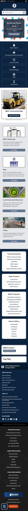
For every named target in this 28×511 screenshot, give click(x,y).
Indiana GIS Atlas (6, 382)
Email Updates (13, 480)
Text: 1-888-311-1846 (13, 446)
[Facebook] (3, 419)
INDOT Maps (14, 266)
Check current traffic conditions (10, 396)
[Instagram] (8, 419)
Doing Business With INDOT (14, 299)
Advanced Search (13, 456)
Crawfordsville (14, 324)
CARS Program (14, 264)
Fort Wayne (14, 326)
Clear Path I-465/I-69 (14, 284)
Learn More (14, 150)
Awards (13, 488)
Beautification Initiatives (14, 297)
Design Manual (14, 309)
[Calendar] (16, 419)
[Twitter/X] (6, 419)
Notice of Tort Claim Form (8, 380)
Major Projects (14, 286)
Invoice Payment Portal (14, 313)
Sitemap (13, 461)
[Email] (14, 419)
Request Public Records (8, 402)
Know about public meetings (9, 412)
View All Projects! (14, 115)
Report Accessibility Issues (13, 502)
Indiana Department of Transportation (14, 9)
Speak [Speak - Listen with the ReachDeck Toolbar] (13, 506)
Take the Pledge (14, 34)
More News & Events (9, 350)
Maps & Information (13, 475)
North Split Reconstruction (14, 281)
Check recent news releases (9, 407)
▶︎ (27, 104)
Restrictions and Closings (14, 259)
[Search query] (13, 12)
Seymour (14, 333)
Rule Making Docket (14, 302)
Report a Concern (6, 377)
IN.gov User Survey (13, 453)
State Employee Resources (13, 467)
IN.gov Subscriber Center (8, 389)
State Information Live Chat (13, 432)
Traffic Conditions (6, 375)
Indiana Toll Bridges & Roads (14, 268)
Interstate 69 (14, 279)
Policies (13, 459)
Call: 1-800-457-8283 (13, 443)
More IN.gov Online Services (9, 387)
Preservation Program (14, 306)
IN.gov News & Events (13, 477)
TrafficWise (14, 261)
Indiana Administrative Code (13, 485)
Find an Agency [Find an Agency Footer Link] (13, 440)
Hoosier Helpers (14, 304)
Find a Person (13, 438)
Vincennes (14, 336)
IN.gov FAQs (13, 464)
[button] (26, 1)
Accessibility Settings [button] (13, 499)
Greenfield (14, 329)
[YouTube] (11, 419)
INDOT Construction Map (14, 257)
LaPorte (14, 331)
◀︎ (2, 104)
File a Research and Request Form (10, 409)
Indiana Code (13, 483)
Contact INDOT (5, 405)
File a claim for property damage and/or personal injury (12, 399)
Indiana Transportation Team (14, 311)
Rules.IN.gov (5, 385)
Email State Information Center (13, 435)
